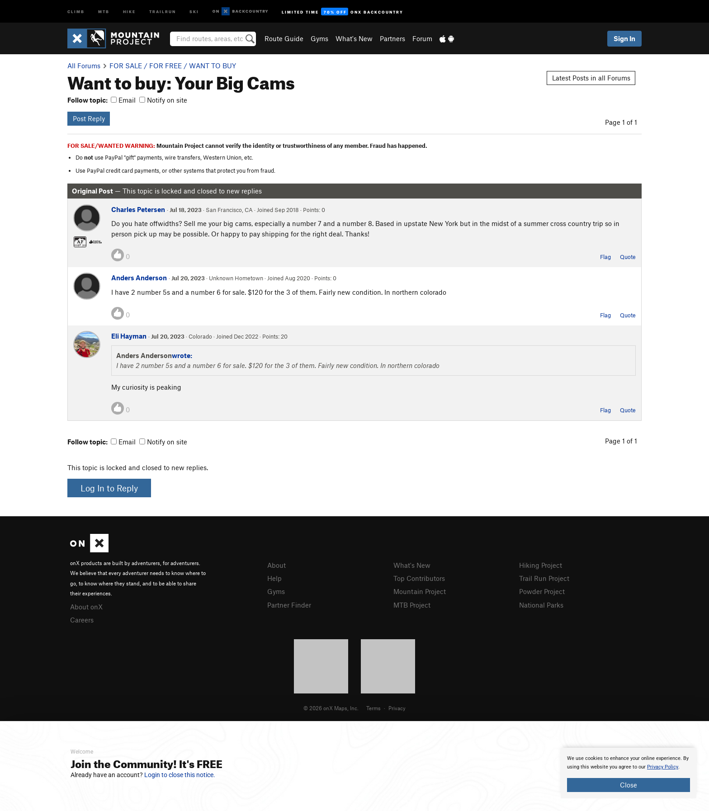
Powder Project (542, 591)
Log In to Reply (109, 488)
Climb (76, 11)
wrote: (182, 355)
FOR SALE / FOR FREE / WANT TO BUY (172, 65)
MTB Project (411, 605)
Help (274, 578)
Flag (605, 256)
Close (628, 785)
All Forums (83, 65)
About (276, 565)
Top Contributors (419, 578)
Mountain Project (419, 591)
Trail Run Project (544, 578)
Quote (628, 256)
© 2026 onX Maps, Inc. (331, 708)
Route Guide (284, 38)
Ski (194, 11)
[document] (628, 773)
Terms (373, 708)
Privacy (397, 708)
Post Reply (89, 118)
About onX (86, 607)
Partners (392, 38)
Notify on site (163, 100)
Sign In (624, 38)
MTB (103, 11)
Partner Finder (289, 605)
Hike (129, 11)
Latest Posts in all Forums (591, 78)
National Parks (541, 605)
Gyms (319, 38)
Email (123, 100)
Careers (82, 620)
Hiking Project (540, 565)
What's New (354, 38)
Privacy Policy (662, 767)
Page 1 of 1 (621, 122)
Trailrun (162, 11)
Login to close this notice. (179, 774)
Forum (422, 38)
